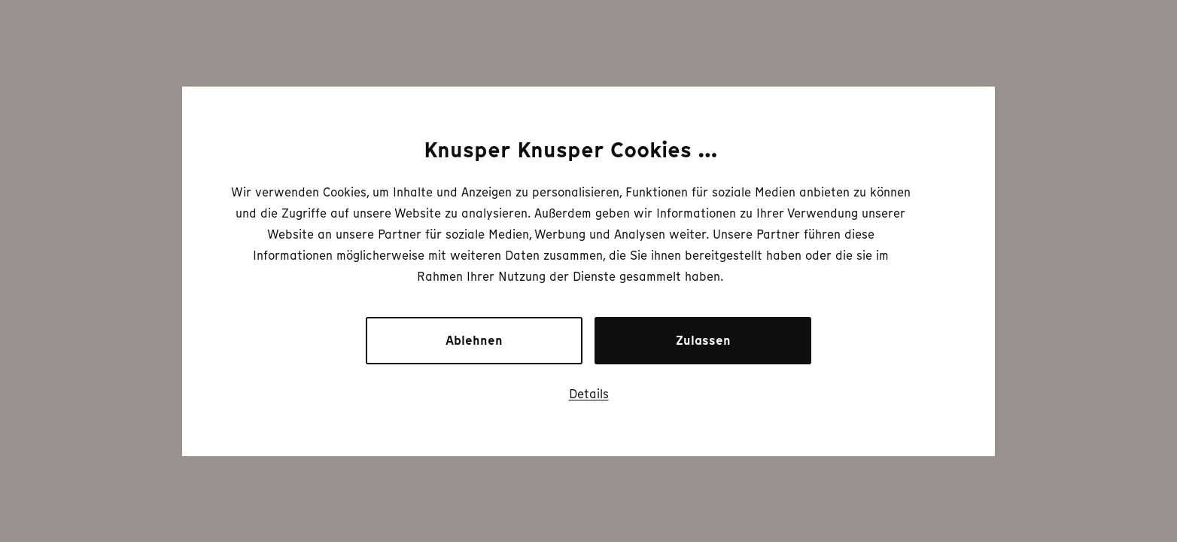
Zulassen (703, 340)
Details (589, 393)
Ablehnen (474, 340)
